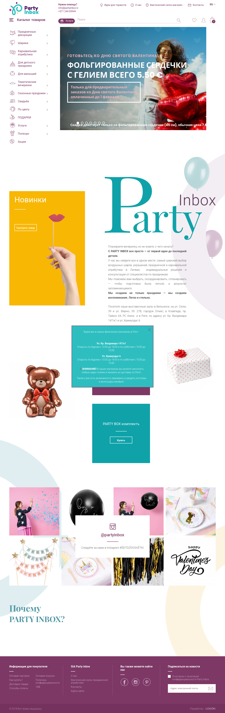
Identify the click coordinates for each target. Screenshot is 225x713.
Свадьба (19, 101)
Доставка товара (18, 684)
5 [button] (95, 123)
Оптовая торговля (19, 675)
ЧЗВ (38, 686)
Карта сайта (77, 691)
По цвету (19, 109)
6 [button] (99, 123)
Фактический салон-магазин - (166, 5)
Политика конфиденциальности (48, 681)
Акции (18, 141)
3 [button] (86, 123)
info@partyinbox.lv (68, 8)
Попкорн (19, 133)
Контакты (198, 5)
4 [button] (90, 123)
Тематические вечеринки (23, 83)
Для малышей (23, 73)
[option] (133, 78)
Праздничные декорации (23, 33)
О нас (138, 5)
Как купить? (16, 680)
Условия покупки (45, 675)
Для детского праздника (22, 64)
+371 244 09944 (67, 11)
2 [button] (82, 123)
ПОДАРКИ (20, 117)
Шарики (19, 42)
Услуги (69, 20)
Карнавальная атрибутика (23, 53)
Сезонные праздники (28, 92)
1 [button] (77, 123)
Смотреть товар (26, 228)
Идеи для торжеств (115, 5)
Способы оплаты (18, 688)
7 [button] (103, 123)
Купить (121, 440)
